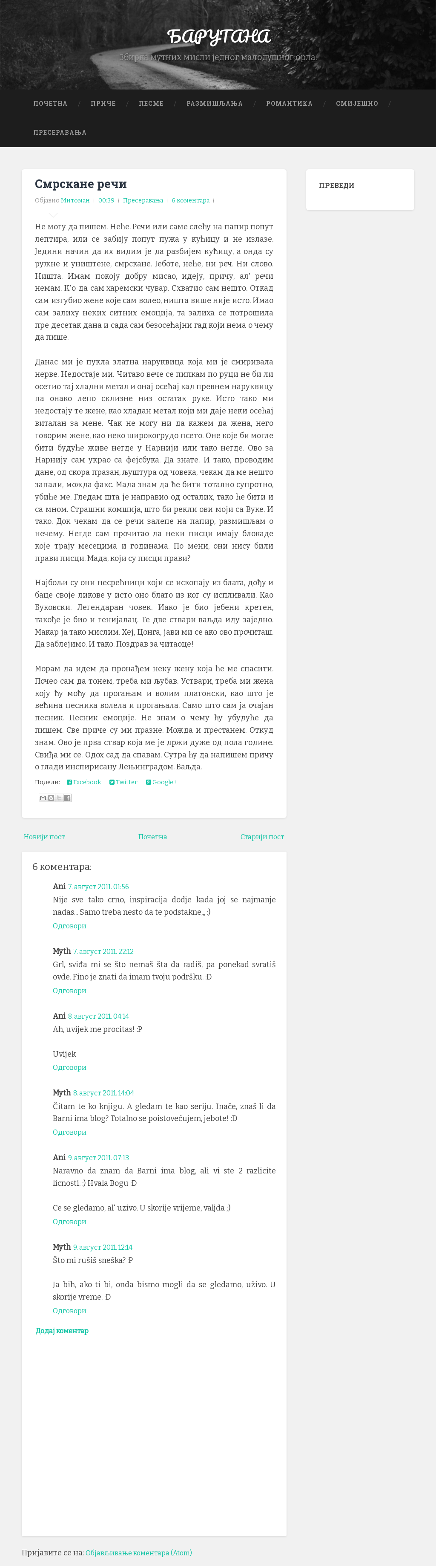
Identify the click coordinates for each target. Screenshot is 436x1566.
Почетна (50, 109)
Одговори (71, 931)
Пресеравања (60, 138)
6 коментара (190, 206)
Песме (151, 109)
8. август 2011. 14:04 (108, 1098)
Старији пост (259, 842)
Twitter (123, 788)
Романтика (289, 109)
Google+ (161, 788)
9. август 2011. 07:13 (103, 1162)
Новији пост (47, 842)
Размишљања (214, 109)
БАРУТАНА (218, 38)
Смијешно (357, 109)
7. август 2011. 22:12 (108, 956)
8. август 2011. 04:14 (103, 1021)
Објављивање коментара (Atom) (146, 1559)
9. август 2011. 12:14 (108, 1252)
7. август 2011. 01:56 (103, 892)
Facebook (84, 788)
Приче (103, 109)
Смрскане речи (83, 189)
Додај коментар (66, 1336)
